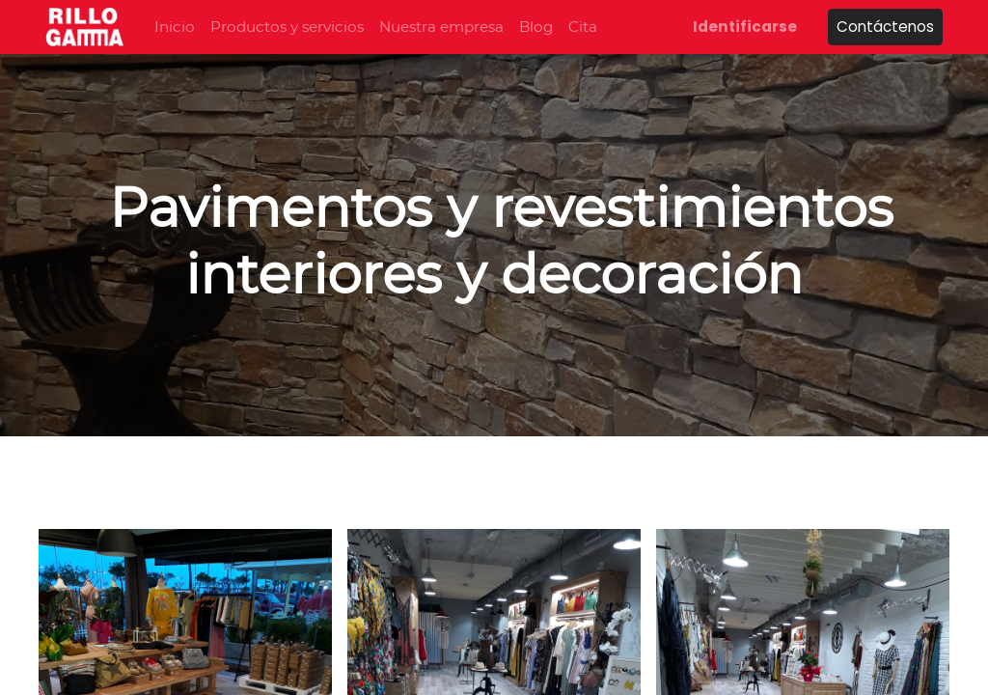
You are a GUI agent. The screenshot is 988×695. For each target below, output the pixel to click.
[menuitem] (175, 27)
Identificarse (745, 26)
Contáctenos (885, 26)
